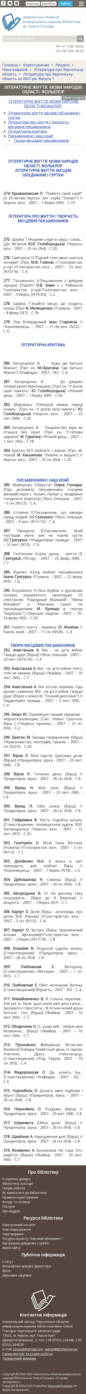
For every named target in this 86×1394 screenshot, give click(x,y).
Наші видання (15, 69)
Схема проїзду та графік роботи (27, 1354)
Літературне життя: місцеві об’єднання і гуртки (44, 115)
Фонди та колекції (16, 1202)
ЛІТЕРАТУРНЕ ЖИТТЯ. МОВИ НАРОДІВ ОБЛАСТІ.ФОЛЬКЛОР (43, 104)
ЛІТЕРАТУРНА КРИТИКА (43, 344)
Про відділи (11, 1211)
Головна (10, 64)
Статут (7, 1261)
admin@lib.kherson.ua (61, 1349)
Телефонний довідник (19, 1358)
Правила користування (20, 1197)
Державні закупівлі (16, 1275)
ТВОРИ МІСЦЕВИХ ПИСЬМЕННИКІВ (42, 645)
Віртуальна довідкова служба (25, 1243)
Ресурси (62, 64)
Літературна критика (27, 131)
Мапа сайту (11, 1248)
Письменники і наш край (30, 135)
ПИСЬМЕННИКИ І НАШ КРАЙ (43, 480)
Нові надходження (16, 1229)
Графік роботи (13, 1188)
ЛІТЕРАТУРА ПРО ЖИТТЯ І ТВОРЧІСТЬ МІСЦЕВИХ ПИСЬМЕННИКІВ (43, 218)
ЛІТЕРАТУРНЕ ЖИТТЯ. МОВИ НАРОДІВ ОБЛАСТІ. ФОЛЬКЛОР (43, 163)
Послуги (8, 1206)
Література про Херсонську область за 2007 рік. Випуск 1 (37, 76)
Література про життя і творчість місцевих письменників (38, 124)
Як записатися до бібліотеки (24, 1192)
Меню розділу (73, 97)
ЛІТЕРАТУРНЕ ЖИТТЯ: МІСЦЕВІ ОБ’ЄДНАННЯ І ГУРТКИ (43, 173)
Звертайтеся (48, 3)
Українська (33, 3)
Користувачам (36, 64)
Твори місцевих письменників (41, 140)
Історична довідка (16, 1179)
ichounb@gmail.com (28, 1349)
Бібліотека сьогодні (17, 1183)
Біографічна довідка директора (26, 1266)
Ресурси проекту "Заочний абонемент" (32, 1238)
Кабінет (65, 3)
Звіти (6, 1270)
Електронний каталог (19, 1225)
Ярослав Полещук (60, 1386)
